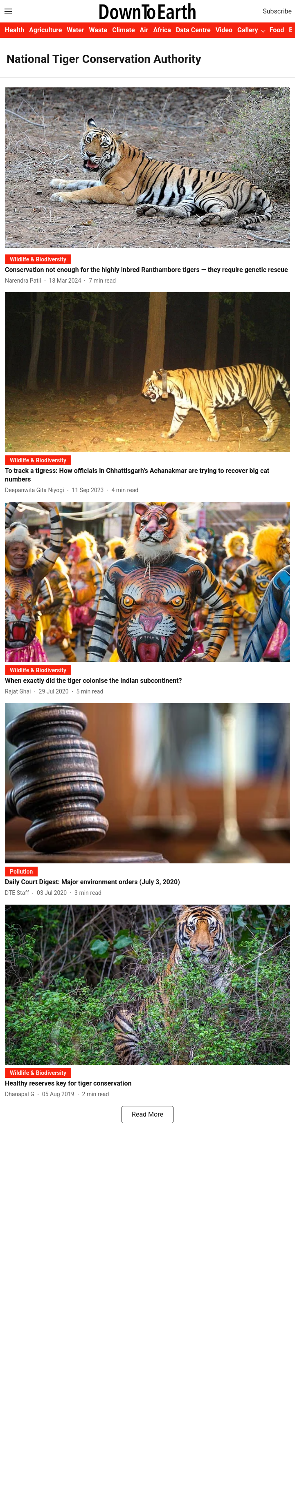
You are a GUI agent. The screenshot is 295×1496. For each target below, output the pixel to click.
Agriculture (45, 30)
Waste (98, 30)
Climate (123, 30)
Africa (162, 30)
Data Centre (193, 30)
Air (144, 30)
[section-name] (38, 259)
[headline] (147, 270)
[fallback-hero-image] (147, 167)
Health (14, 30)
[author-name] (25, 280)
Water (75, 30)
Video (224, 30)
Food (277, 30)
